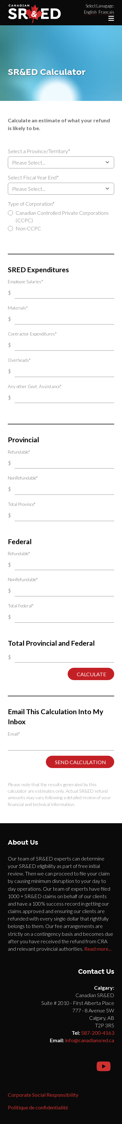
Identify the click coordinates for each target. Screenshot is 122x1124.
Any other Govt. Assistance (34, 386)
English (90, 12)
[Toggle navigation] (111, 18)
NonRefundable (23, 478)
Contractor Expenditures (32, 333)
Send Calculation (80, 762)
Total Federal (21, 605)
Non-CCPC (28, 228)
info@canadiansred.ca (89, 1040)
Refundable (19, 452)
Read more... (97, 949)
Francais (106, 12)
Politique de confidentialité (38, 1107)
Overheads (19, 360)
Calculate (91, 674)
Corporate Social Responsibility (43, 1095)
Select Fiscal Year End (33, 177)
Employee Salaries (25, 281)
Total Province (21, 504)
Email (14, 734)
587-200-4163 (97, 1033)
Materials (18, 308)
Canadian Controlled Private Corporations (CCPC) (62, 216)
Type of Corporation (31, 204)
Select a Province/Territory (39, 151)
